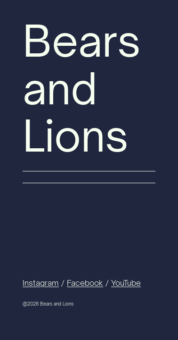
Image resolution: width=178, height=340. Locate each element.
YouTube (126, 283)
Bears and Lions (82, 88)
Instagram (41, 283)
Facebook (85, 283)
